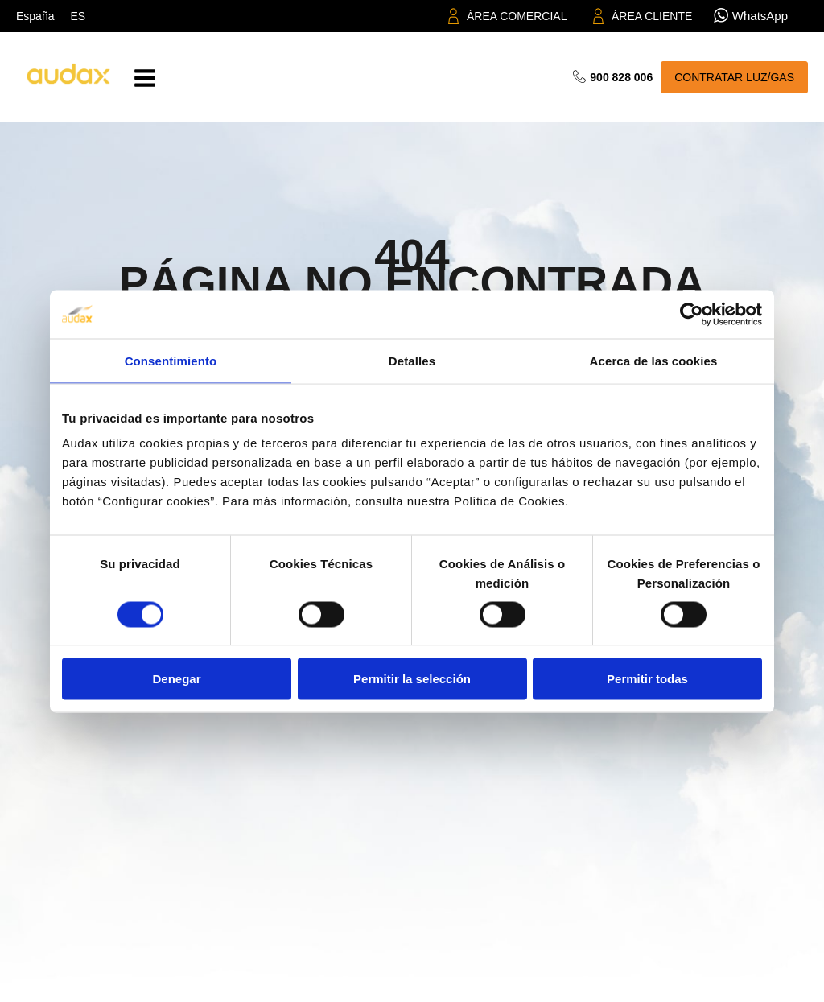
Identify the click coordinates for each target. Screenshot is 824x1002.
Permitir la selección (412, 679)
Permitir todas (647, 679)
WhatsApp (760, 16)
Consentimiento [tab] (171, 360)
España (35, 16)
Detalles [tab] (412, 360)
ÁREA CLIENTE (652, 16)
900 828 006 (621, 77)
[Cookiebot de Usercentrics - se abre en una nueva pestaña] (691, 314)
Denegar (176, 679)
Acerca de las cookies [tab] (654, 360)
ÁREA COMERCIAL (516, 16)
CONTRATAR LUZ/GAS (734, 77)
